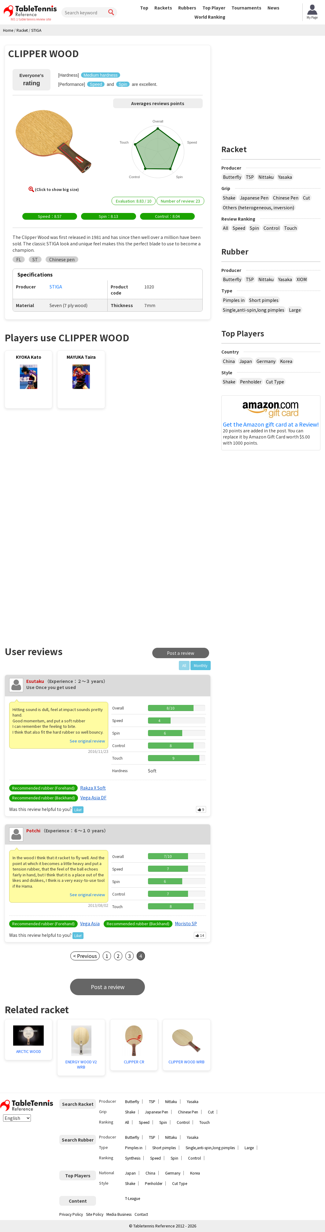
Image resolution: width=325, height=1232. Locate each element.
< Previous (85, 955)
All (225, 228)
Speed (239, 228)
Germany (266, 361)
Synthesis (132, 1157)
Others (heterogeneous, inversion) (258, 207)
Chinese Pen (285, 198)
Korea (286, 361)
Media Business (118, 1214)
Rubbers (187, 8)
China (229, 361)
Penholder (250, 382)
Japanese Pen (254, 198)
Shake (229, 198)
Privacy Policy (71, 1214)
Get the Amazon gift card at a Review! (271, 424)
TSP (250, 177)
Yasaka (285, 177)
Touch (290, 228)
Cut (306, 198)
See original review (87, 741)
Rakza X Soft (93, 788)
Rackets (163, 8)
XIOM (302, 279)
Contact (141, 1214)
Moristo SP (186, 923)
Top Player (213, 8)
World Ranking (209, 17)
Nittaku (266, 177)
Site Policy (94, 1214)
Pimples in (234, 300)
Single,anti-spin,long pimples (253, 310)
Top (144, 8)
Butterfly (232, 177)
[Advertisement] (57, 463)
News (273, 8)
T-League (132, 1198)
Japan (245, 361)
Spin (254, 228)
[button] (53, 143)
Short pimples (264, 300)
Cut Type (275, 382)
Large (295, 310)
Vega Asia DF (93, 797)
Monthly (200, 665)
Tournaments (246, 8)
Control (271, 228)
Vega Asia (90, 923)
